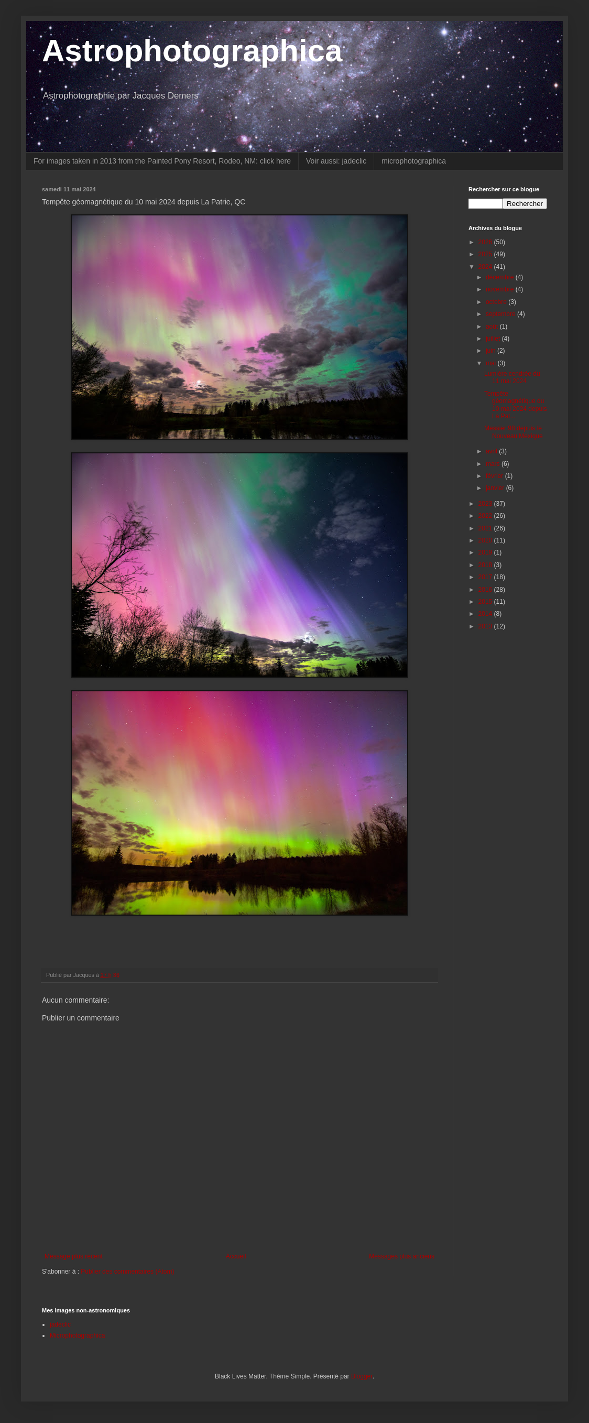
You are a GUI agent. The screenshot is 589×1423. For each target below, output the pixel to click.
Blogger (362, 1376)
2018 (486, 565)
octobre (497, 302)
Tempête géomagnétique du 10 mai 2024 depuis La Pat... (515, 405)
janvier (496, 488)
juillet (494, 338)
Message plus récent (74, 1256)
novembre (501, 289)
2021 (486, 528)
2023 (486, 503)
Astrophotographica (192, 50)
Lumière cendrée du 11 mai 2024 (512, 377)
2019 (486, 552)
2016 (486, 589)
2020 (486, 540)
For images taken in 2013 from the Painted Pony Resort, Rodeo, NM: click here (162, 161)
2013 (486, 626)
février (495, 476)
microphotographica (413, 161)
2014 (486, 613)
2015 (486, 601)
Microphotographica (77, 1335)
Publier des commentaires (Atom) (127, 1271)
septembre (501, 314)
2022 (486, 515)
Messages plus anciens (401, 1256)
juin (491, 350)
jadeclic (60, 1324)
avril (492, 451)
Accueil (236, 1256)
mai (492, 363)
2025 (486, 254)
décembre (501, 277)
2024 (486, 266)
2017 (486, 577)
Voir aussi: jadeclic (336, 161)
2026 (486, 242)
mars (493, 464)
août (493, 326)
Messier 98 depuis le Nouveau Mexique (513, 432)
